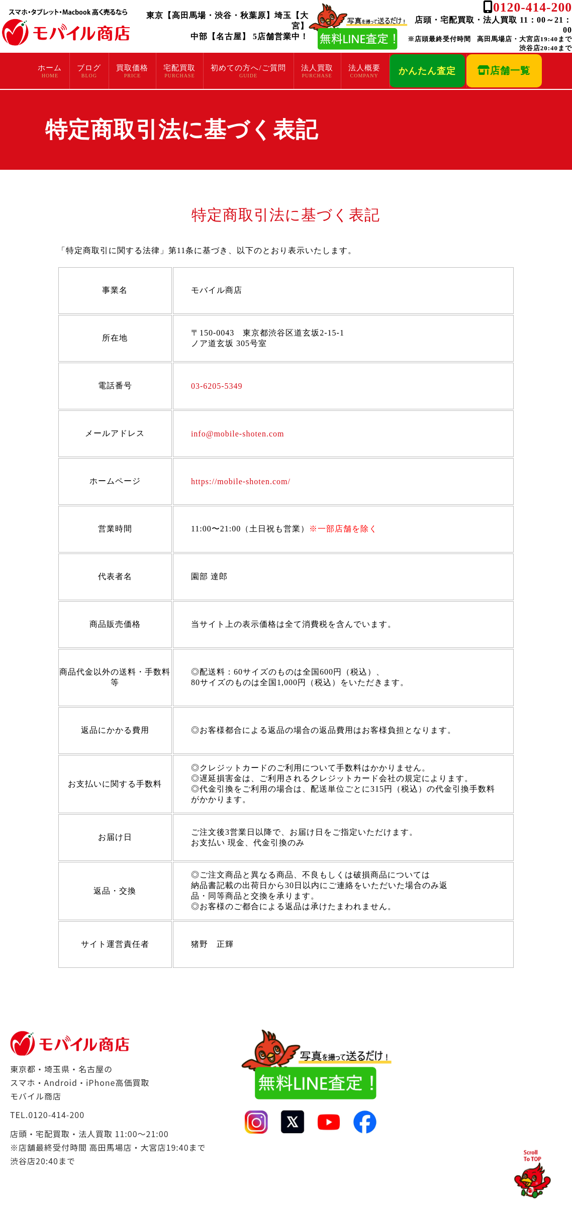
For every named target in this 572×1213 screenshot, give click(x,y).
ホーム (50, 68)
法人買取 (317, 68)
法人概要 (364, 68)
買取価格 (132, 68)
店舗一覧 (504, 70)
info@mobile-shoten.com (237, 433)
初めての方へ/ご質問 (248, 68)
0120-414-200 (532, 7)
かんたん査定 (427, 71)
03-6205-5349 (217, 386)
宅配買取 (179, 68)
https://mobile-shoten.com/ (241, 481)
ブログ (89, 68)
